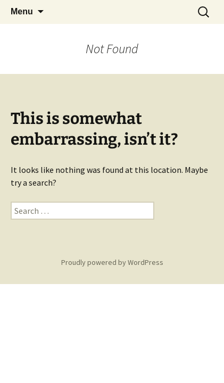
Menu (22, 11)
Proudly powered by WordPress (112, 262)
